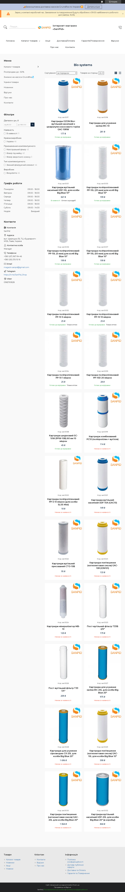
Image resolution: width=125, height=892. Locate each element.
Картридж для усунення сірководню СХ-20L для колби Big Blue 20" (63, 753)
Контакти (70, 47)
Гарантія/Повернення (92, 41)
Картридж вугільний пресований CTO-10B (63, 565)
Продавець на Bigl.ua (62, 887)
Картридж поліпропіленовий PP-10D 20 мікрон (102, 376)
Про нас (54, 47)
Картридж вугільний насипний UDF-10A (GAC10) (102, 501)
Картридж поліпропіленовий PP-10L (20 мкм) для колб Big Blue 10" (102, 190)
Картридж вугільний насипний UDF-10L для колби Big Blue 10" (63, 190)
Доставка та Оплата (76, 870)
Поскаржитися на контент (54, 889)
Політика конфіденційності (75, 860)
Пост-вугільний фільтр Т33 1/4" (63, 689)
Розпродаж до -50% (14, 72)
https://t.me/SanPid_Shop (15, 275)
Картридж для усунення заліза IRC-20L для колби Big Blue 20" (102, 690)
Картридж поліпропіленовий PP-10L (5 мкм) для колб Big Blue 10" (63, 254)
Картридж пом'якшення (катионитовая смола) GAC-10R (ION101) (102, 565)
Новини (9, 869)
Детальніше (93, 7)
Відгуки (115, 41)
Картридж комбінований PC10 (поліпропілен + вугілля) (102, 438)
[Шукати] (5, 27)
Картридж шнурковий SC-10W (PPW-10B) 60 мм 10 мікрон (63, 438)
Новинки (8, 87)
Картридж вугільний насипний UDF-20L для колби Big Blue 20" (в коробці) (102, 817)
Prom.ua (76, 885)
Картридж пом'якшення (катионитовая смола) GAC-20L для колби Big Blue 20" (63, 817)
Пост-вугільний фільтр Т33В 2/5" (102, 627)
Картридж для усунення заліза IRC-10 (102, 124)
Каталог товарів (29, 41)
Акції (47, 41)
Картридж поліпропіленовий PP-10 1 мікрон (63, 376)
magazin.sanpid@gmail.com (16, 267)
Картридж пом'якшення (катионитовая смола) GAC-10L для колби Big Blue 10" (102, 753)
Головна (10, 41)
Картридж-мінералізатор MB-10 (63, 627)
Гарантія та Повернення (78, 873)
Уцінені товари (11, 82)
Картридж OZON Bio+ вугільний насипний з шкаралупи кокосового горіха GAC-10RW (63, 125)
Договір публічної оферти (75, 866)
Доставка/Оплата (66, 41)
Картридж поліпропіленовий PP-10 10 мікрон (102, 315)
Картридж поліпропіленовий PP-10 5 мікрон (63, 315)
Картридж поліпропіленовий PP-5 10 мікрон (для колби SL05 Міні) (63, 502)
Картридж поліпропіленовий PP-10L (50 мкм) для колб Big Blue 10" (102, 254)
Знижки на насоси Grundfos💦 (19, 77)
